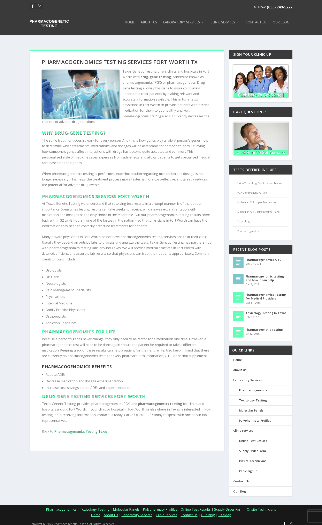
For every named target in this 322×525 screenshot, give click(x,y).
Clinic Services (222, 25)
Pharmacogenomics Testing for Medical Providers (266, 293)
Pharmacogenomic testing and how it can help (265, 274)
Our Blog (281, 25)
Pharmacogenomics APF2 (263, 256)
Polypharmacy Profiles (255, 417)
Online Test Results (253, 437)
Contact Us (256, 25)
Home (130, 25)
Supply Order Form (252, 447)
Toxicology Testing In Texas (266, 309)
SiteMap (224, 511)
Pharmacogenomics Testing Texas (80, 427)
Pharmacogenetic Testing (264, 326)
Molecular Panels (251, 407)
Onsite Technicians (252, 457)
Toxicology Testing (253, 397)
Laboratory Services (181, 25)
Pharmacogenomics (253, 387)
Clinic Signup (248, 467)
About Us (149, 25)
